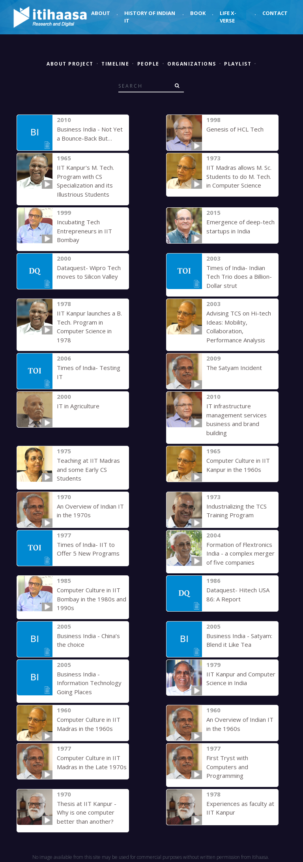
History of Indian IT (149, 16)
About (100, 13)
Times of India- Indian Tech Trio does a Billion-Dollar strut (239, 276)
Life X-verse (228, 16)
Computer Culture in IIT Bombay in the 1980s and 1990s (91, 599)
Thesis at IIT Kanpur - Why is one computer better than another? (86, 812)
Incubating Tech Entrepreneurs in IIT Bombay (84, 231)
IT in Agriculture (78, 406)
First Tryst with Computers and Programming (227, 766)
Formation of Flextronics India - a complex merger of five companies (240, 553)
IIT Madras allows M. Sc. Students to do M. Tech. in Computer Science (238, 176)
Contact (275, 13)
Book (198, 13)
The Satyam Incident (234, 368)
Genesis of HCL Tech (235, 129)
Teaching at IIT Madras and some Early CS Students (88, 469)
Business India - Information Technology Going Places (89, 683)
